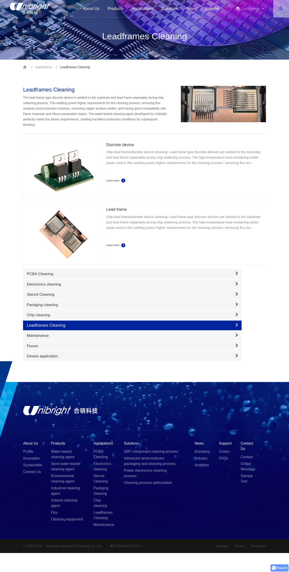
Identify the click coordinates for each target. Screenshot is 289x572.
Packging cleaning (100, 509)
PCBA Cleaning (100, 473)
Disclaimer (258, 565)
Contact (247, 476)
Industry (201, 477)
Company (202, 470)
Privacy (238, 565)
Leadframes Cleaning (75, 67)
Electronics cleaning (102, 485)
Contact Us (32, 491)
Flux (54, 531)
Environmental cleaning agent (63, 497)
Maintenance (103, 544)
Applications (43, 67)
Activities (202, 484)
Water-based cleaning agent (63, 473)
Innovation (31, 477)
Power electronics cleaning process (145, 492)
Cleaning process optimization (148, 502)
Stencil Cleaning (100, 497)
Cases (224, 470)
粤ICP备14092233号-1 (127, 565)
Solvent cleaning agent (64, 522)
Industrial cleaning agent (65, 509)
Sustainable (32, 484)
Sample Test (247, 497)
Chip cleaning (100, 522)
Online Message (248, 485)
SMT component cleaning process (151, 470)
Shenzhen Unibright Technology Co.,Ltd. (74, 565)
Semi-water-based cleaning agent (65, 485)
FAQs (223, 477)
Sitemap (220, 565)
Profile (28, 470)
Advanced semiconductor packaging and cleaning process (150, 480)
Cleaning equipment (67, 538)
